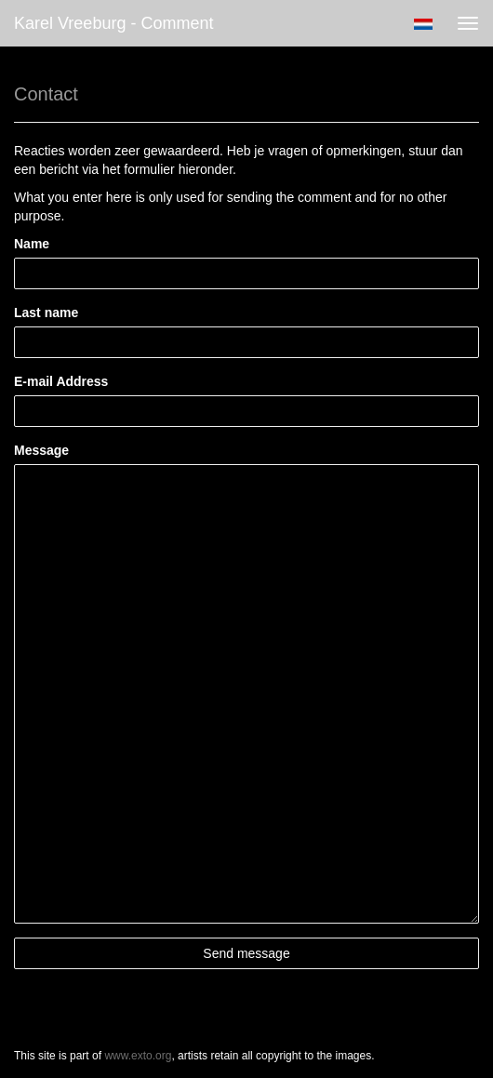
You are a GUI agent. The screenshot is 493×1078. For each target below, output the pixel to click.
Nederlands (422, 24)
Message (41, 450)
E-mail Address (61, 381)
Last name (46, 312)
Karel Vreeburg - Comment (113, 23)
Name (31, 243)
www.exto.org (137, 1055)
